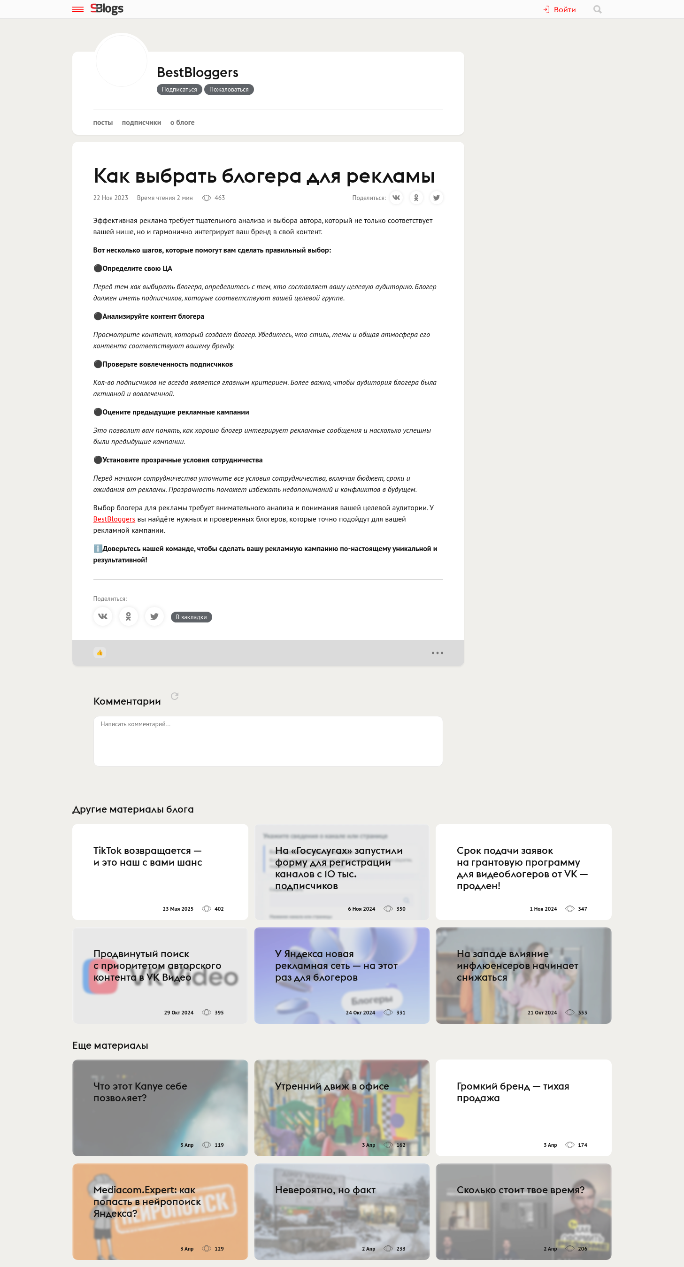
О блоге (182, 122)
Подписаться (179, 89)
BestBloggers (197, 73)
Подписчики (141, 122)
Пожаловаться (229, 89)
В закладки (191, 617)
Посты (103, 122)
